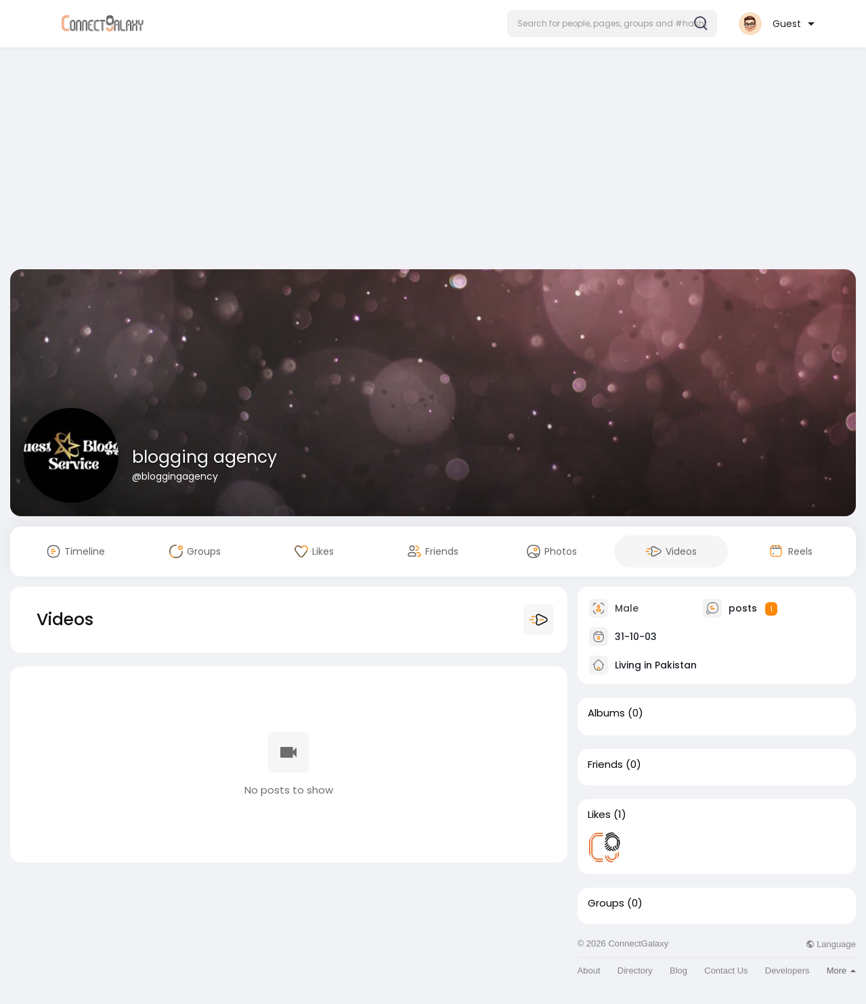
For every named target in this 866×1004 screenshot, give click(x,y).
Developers (787, 970)
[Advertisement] (433, 161)
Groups (606, 903)
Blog (678, 970)
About (589, 970)
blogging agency (204, 457)
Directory (635, 970)
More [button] (841, 970)
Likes (599, 814)
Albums (606, 713)
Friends (605, 764)
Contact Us (726, 970)
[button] (612, 23)
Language (831, 944)
